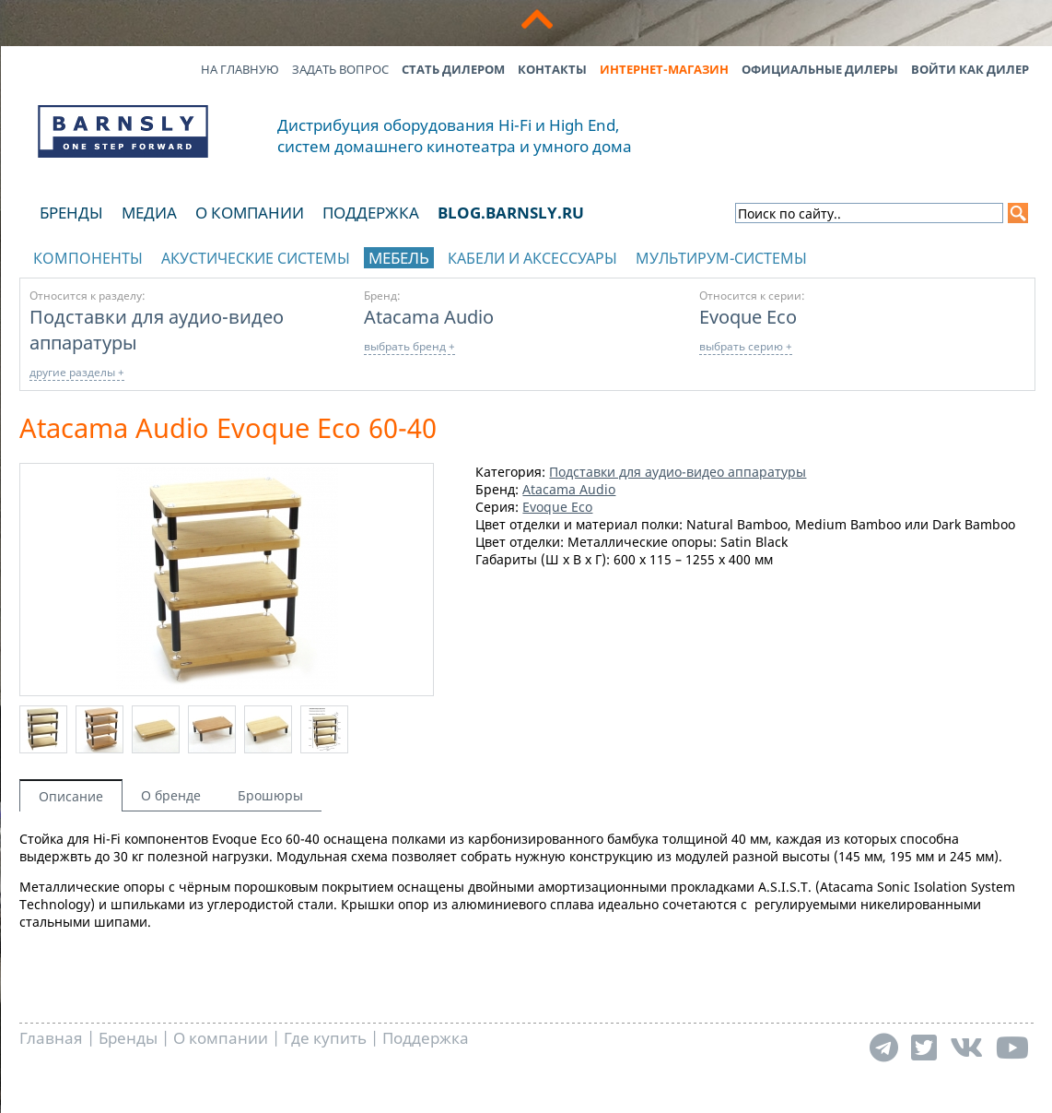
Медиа (149, 212)
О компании (249, 212)
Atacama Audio (429, 316)
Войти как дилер (970, 69)
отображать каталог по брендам (908, 255)
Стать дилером (453, 69)
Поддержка (370, 212)
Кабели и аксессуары (532, 258)
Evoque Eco (748, 316)
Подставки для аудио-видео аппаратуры (677, 471)
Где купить (325, 1037)
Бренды (71, 212)
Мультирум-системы (721, 258)
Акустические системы (255, 258)
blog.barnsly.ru (511, 212)
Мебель (398, 257)
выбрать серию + (745, 346)
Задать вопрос (340, 69)
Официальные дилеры (820, 69)
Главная (51, 1037)
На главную (240, 69)
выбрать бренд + (409, 346)
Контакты (552, 69)
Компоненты (88, 258)
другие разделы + (76, 372)
